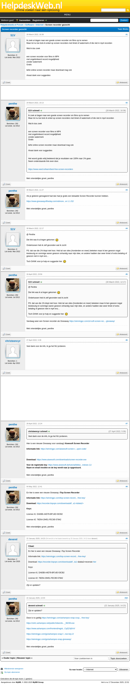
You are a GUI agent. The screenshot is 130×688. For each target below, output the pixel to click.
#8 (127, 487)
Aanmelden (24, 20)
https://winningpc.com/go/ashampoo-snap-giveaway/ (48, 639)
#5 (127, 274)
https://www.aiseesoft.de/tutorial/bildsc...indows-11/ (70, 465)
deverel (12, 539)
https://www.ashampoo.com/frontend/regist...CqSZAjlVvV (50, 628)
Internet (39, 25)
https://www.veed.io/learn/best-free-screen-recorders (50, 169)
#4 (127, 228)
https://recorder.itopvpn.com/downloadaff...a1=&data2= (60, 503)
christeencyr (12, 341)
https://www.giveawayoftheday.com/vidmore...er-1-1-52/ (50, 201)
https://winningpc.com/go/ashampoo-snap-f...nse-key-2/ (50, 634)
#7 (127, 424)
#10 (126, 598)
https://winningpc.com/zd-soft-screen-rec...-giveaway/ (92, 321)
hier (94, 562)
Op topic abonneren (12, 672)
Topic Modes (123, 29)
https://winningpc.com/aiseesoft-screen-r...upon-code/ (63, 449)
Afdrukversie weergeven (13, 669)
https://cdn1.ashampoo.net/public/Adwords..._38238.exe (50, 623)
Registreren (38, 20)
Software (29, 25)
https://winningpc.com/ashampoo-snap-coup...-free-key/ (65, 618)
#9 (127, 538)
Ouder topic (9, 658)
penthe (13, 103)
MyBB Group (38, 682)
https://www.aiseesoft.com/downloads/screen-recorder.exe (61, 460)
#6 (127, 340)
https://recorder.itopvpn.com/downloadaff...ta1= (58, 562)
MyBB (18, 682)
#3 (127, 190)
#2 (127, 103)
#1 (127, 34)
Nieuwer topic (24, 658)
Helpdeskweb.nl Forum (11, 25)
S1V (12, 35)
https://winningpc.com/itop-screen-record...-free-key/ (63, 498)
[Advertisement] (65, 93)
